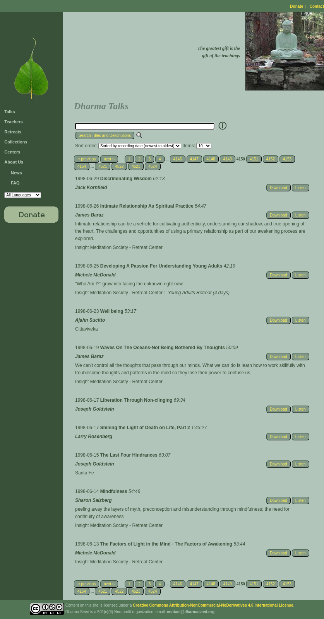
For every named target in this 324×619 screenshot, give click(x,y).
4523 (136, 166)
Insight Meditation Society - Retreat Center (119, 247)
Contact (317, 6)
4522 (119, 166)
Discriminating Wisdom (126, 178)
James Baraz (89, 215)
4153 (287, 159)
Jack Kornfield (91, 187)
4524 (152, 166)
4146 (177, 159)
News (16, 173)
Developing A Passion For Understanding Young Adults (162, 266)
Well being (112, 311)
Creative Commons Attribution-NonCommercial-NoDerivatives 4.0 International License (213, 605)
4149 (227, 159)
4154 (81, 166)
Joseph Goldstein (94, 409)
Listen (300, 188)
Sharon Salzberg (93, 500)
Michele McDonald (95, 275)
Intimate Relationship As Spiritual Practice (147, 206)
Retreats (12, 132)
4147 (194, 159)
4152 (270, 159)
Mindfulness (114, 491)
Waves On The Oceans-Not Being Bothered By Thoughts (163, 347)
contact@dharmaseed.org (190, 612)
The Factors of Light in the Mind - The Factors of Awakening (167, 544)
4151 (254, 159)
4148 (211, 159)
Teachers (13, 121)
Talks (9, 111)
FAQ (15, 183)
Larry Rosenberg (93, 436)
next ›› (109, 159)
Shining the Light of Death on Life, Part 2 (145, 427)
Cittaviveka (86, 329)
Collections (15, 142)
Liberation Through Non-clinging (137, 400)
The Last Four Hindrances (129, 455)
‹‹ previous (86, 159)
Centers (12, 152)
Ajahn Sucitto (90, 320)
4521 (102, 166)
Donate (296, 6)
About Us (13, 162)
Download (278, 188)
